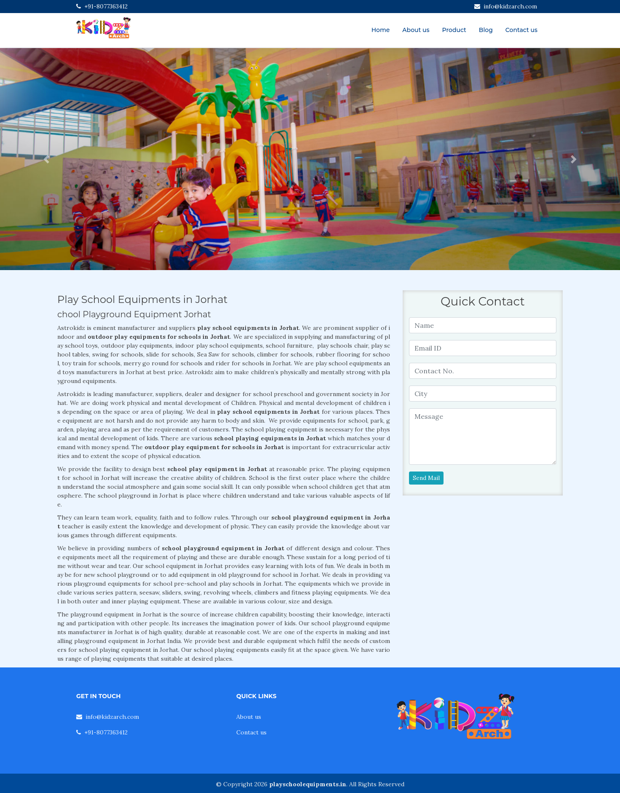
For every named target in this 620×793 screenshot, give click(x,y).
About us (415, 30)
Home (380, 30)
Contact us (521, 30)
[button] (46, 159)
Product (454, 30)
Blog (486, 30)
